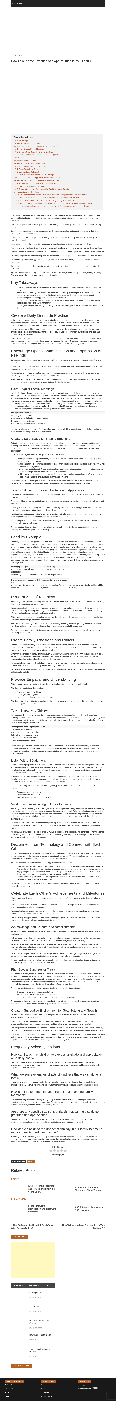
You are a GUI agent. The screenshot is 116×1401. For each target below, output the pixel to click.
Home (13, 55)
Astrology (8, 1385)
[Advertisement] (58, 33)
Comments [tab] (33, 1285)
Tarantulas (45, 1393)
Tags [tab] (47, 1285)
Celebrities (9, 1389)
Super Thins (35, 1306)
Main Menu (18, 3)
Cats (43, 1385)
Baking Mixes (35, 1292)
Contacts (81, 1385)
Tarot (7, 1396)
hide (31, 137)
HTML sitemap (47, 1396)
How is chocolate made (40, 1335)
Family (20, 55)
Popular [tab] (18, 1285)
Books (7, 1393)
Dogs (43, 1389)
